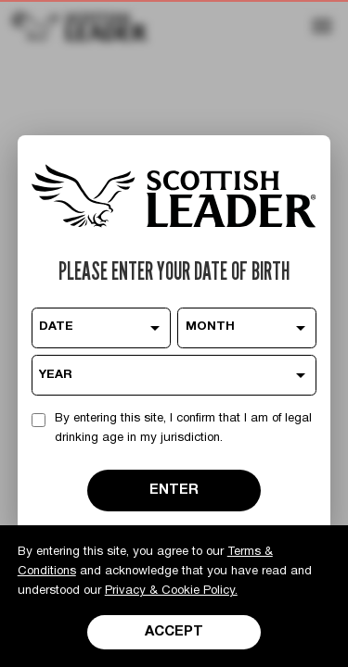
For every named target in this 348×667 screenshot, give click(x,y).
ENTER (174, 490)
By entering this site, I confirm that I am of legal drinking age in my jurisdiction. (183, 428)
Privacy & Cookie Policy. (171, 591)
